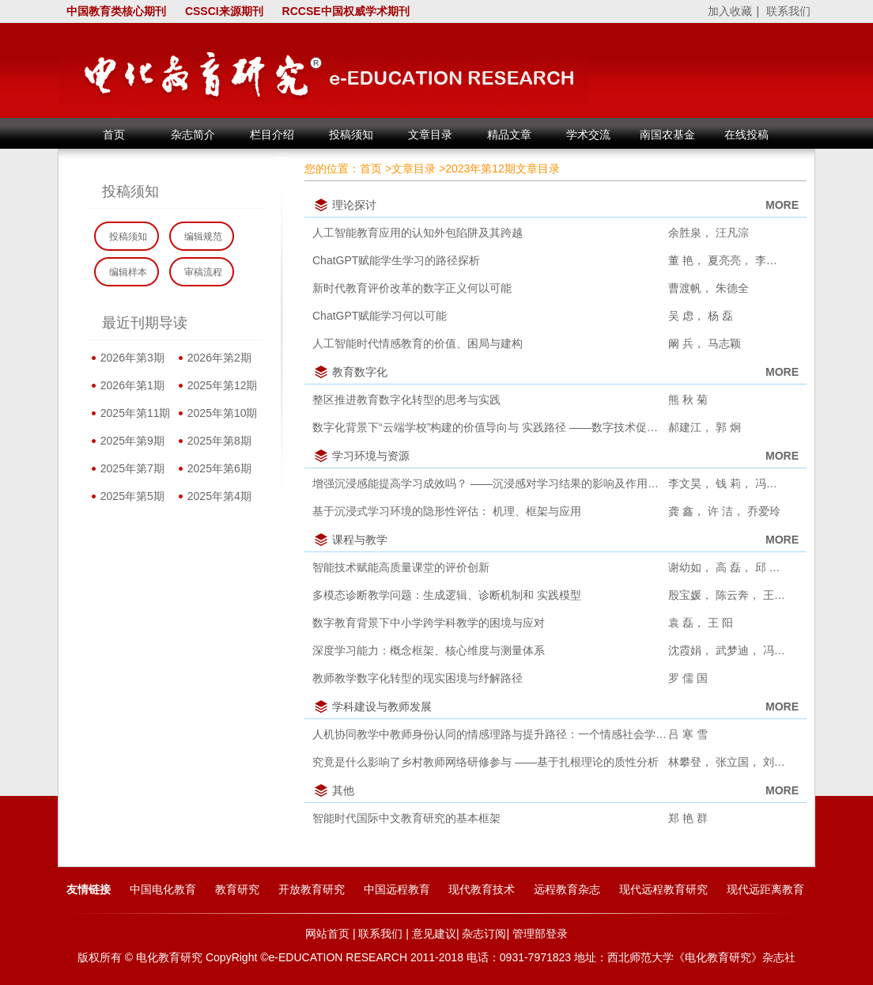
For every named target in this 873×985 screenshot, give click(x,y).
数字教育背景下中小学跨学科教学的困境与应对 (428, 622)
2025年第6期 (216, 468)
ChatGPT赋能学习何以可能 (379, 315)
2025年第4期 (216, 496)
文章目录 (413, 168)
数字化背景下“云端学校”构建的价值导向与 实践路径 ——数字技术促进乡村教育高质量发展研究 (490, 427)
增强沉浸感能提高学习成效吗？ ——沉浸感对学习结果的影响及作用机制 (490, 483)
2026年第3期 (129, 357)
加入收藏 (730, 11)
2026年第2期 (216, 357)
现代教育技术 (481, 889)
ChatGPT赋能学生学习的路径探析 (396, 260)
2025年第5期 (129, 496)
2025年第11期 (132, 413)
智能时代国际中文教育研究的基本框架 (406, 818)
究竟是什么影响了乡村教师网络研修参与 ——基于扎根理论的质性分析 (485, 762)
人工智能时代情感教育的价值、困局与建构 (417, 343)
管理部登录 (540, 933)
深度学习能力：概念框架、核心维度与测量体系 (428, 650)
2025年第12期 (219, 385)
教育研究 (237, 889)
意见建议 (434, 933)
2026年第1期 (129, 385)
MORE (782, 205)
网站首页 (327, 933)
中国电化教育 (163, 889)
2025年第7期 (129, 468)
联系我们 (788, 11)
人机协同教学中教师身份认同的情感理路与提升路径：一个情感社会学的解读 (490, 734)
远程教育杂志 (567, 889)
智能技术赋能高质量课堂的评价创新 (400, 567)
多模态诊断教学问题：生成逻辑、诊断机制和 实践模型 (446, 595)
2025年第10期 (219, 413)
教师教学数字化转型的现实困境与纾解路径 (417, 678)
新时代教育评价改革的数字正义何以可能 (412, 288)
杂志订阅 (484, 933)
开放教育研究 (311, 889)
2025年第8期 (216, 440)
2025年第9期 (129, 440)
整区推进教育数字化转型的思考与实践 (406, 399)
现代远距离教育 (765, 889)
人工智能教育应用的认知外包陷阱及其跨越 (417, 232)
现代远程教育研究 (663, 889)
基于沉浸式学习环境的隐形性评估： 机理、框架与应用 (446, 511)
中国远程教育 (397, 889)
